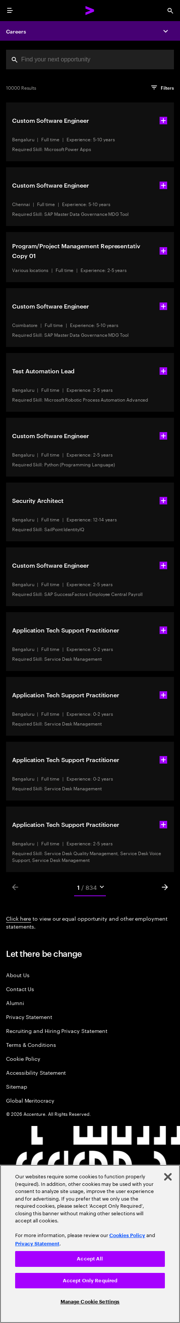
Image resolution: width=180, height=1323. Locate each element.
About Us (17, 975)
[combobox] (90, 59)
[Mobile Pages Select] (90, 887)
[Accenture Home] (90, 11)
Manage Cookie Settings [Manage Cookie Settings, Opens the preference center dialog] (90, 1301)
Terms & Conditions (31, 1044)
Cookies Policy (127, 1235)
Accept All (90, 1258)
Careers (16, 31)
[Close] (168, 1177)
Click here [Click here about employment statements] (18, 918)
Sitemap (16, 1086)
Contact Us (20, 989)
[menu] (10, 11)
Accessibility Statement (36, 1072)
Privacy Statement (29, 1017)
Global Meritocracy (30, 1100)
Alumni (15, 1003)
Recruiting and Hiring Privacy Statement (56, 1030)
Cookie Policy (23, 1058)
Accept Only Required (90, 1280)
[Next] (165, 887)
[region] (90, 1244)
